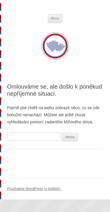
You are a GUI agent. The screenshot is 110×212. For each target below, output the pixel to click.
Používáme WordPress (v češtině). (34, 189)
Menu (55, 18)
